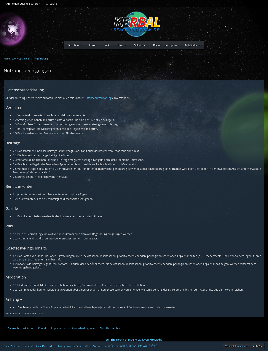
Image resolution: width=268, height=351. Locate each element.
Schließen (258, 346)
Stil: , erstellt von (134, 339)
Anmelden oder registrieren (23, 3)
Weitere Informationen (236, 346)
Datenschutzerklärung (98, 98)
